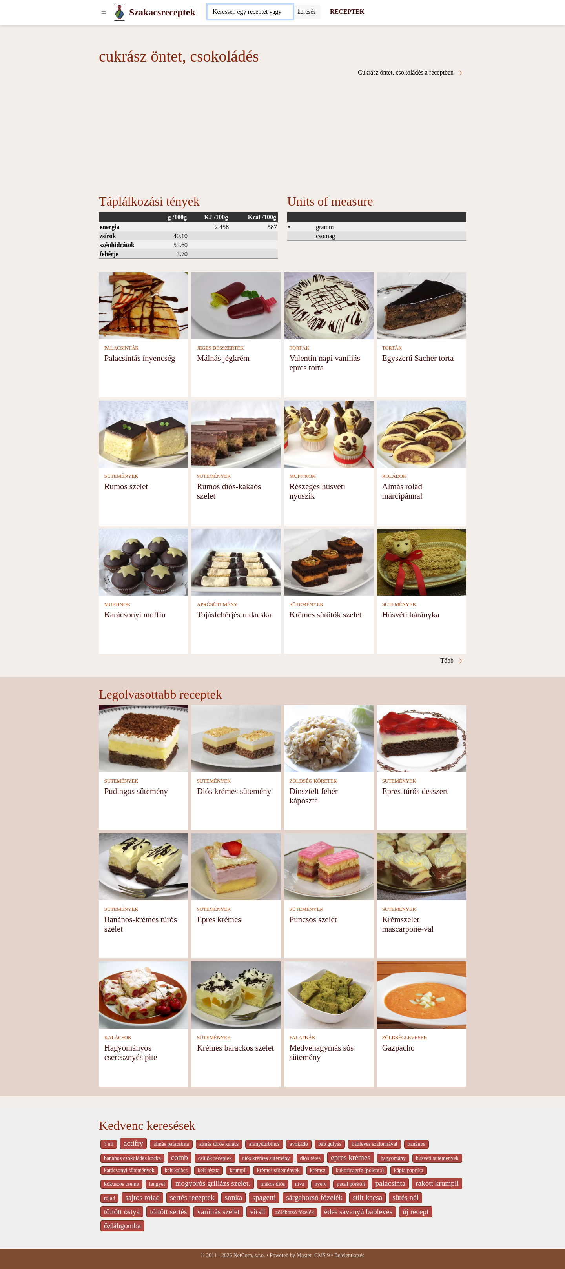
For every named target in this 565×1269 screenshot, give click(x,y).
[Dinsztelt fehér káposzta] (329, 738)
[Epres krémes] (236, 866)
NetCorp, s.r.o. (249, 1255)
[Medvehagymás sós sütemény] (329, 994)
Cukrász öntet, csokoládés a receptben (411, 72)
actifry (133, 1143)
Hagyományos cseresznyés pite (130, 1052)
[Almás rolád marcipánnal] (421, 433)
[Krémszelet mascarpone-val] (421, 866)
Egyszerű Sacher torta (418, 357)
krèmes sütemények (278, 1170)
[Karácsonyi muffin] (143, 561)
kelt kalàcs (176, 1170)
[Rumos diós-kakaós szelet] (236, 433)
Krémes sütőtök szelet (326, 614)
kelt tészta (208, 1170)
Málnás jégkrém (223, 357)
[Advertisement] (282, 135)
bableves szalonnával (374, 1144)
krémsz (318, 1170)
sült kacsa (367, 1197)
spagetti (264, 1197)
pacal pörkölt (351, 1184)
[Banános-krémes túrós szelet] (143, 866)
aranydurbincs (264, 1144)
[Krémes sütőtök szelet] (329, 561)
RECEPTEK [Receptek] (347, 11)
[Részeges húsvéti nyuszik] (329, 433)
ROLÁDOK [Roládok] (394, 476)
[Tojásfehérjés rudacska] (236, 561)
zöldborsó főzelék (294, 1212)
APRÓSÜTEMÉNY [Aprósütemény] (217, 604)
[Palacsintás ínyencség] (143, 305)
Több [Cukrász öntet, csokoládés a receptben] (452, 660)
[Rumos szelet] (143, 433)
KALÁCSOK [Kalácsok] (118, 1037)
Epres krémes (219, 919)
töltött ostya (122, 1211)
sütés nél (405, 1197)
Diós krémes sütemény (234, 791)
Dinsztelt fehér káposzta (314, 796)
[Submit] (307, 12)
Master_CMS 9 (313, 1255)
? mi (108, 1144)
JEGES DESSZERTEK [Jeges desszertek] (220, 348)
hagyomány (393, 1158)
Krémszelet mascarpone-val (408, 924)
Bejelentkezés (349, 1255)
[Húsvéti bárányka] (421, 561)
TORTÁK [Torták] (300, 348)
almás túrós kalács (219, 1144)
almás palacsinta (171, 1144)
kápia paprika (408, 1170)
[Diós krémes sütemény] (236, 738)
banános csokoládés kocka (132, 1158)
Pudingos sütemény (136, 791)
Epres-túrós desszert (415, 791)
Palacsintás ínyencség (139, 357)
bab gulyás (329, 1144)
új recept (416, 1211)
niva (299, 1184)
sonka (233, 1197)
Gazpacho (398, 1047)
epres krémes (350, 1157)
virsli (257, 1211)
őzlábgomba (122, 1226)
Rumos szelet (126, 486)
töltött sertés (168, 1211)
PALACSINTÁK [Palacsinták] (121, 348)
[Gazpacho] (421, 994)
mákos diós (273, 1184)
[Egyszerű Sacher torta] (421, 305)
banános (416, 1144)
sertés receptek (192, 1197)
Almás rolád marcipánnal (402, 491)
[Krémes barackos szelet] (236, 994)
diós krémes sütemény (266, 1158)
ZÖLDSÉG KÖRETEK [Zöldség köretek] (313, 781)
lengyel (157, 1184)
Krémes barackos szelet (235, 1047)
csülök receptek (215, 1158)
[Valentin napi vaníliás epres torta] (329, 305)
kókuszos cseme (121, 1184)
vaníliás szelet (218, 1211)
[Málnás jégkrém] (236, 305)
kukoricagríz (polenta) (360, 1170)
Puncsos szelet (313, 919)
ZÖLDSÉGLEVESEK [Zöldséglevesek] (404, 1037)
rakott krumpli (437, 1183)
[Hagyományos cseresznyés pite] (143, 994)
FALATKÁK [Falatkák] (303, 1037)
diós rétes (310, 1158)
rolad (109, 1198)
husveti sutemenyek (437, 1158)
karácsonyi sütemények (129, 1170)
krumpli (238, 1170)
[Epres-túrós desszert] (421, 738)
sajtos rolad (142, 1197)
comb (179, 1157)
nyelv (321, 1184)
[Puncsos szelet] (329, 866)
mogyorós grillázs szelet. (212, 1183)
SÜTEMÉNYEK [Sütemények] (121, 476)
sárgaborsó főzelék (314, 1197)
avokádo (299, 1144)
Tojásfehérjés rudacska (234, 614)
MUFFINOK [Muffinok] (303, 476)
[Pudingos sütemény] (143, 738)
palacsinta (390, 1183)
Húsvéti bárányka (410, 614)
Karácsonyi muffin (135, 614)
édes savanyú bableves (358, 1211)
